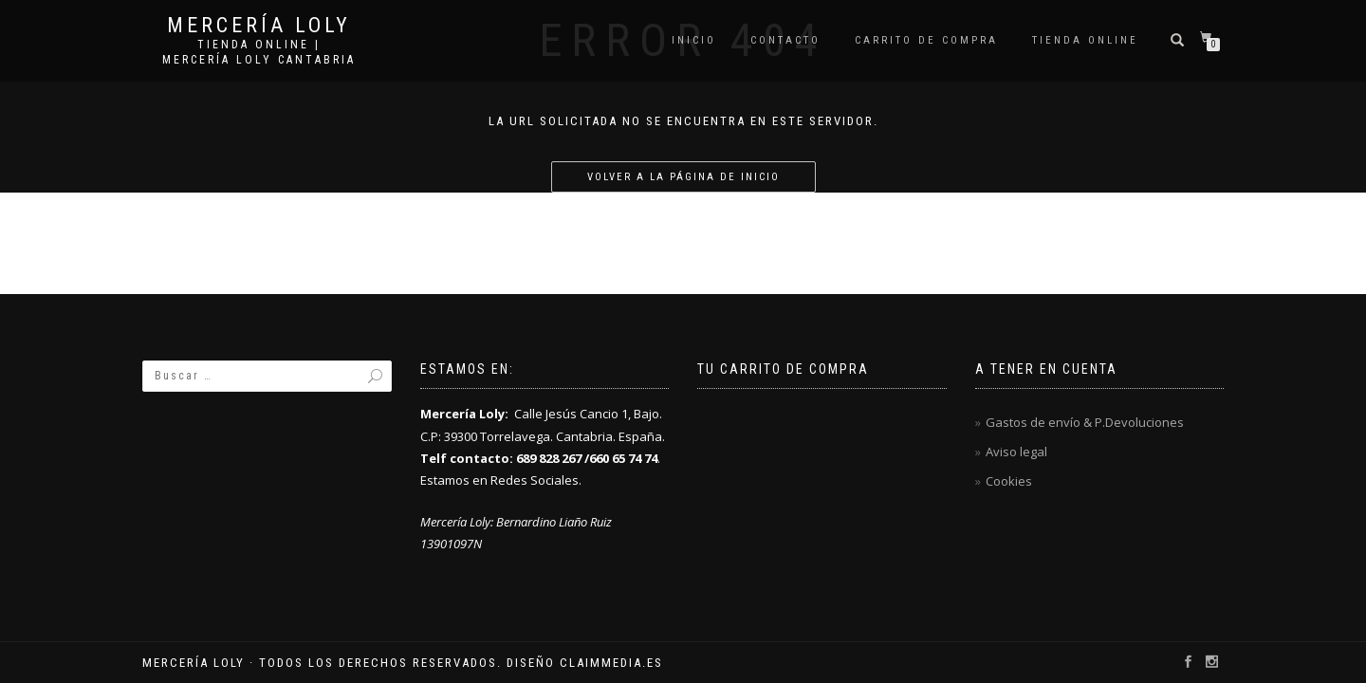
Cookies (1009, 480)
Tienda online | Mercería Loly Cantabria (259, 52)
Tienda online (1085, 40)
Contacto (785, 40)
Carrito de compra (926, 40)
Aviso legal (1016, 451)
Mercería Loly (259, 25)
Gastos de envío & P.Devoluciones (1085, 422)
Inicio (694, 40)
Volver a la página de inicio (683, 177)
